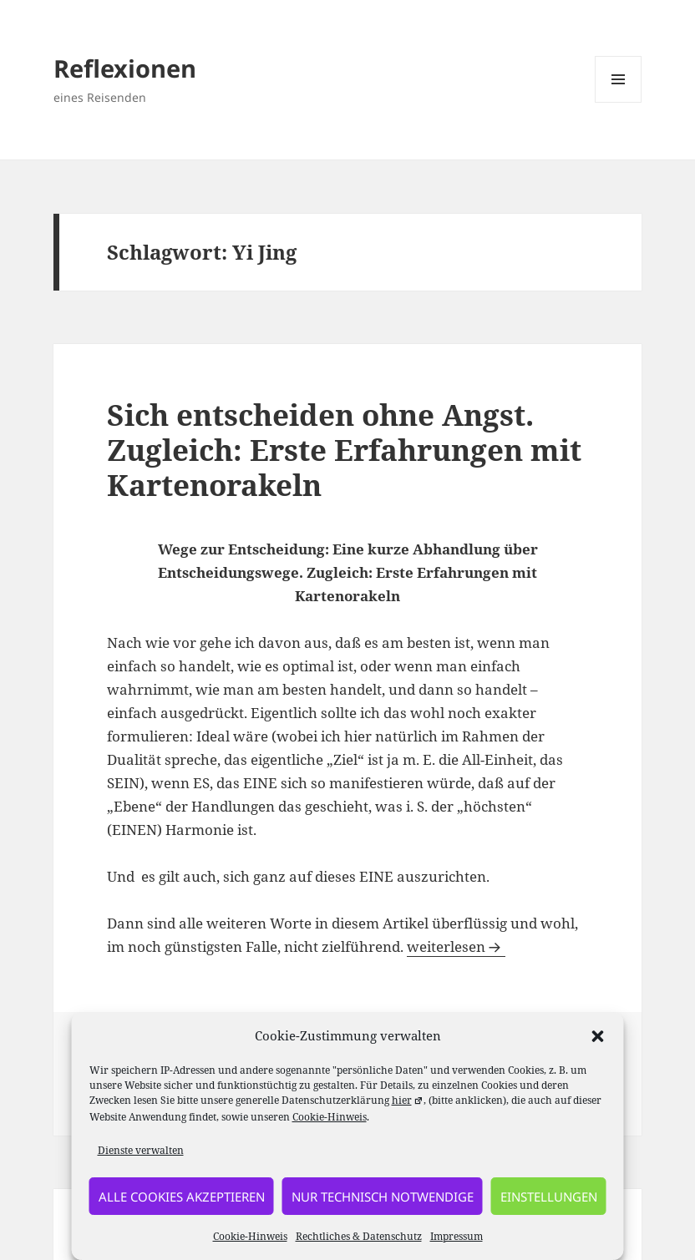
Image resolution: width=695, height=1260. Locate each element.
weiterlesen (456, 946)
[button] (598, 1036)
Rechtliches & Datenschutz (359, 1236)
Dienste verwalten (141, 1150)
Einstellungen (548, 1196)
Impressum (456, 1236)
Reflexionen (124, 68)
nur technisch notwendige (383, 1196)
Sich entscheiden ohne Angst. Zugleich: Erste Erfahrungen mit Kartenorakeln (344, 449)
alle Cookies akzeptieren (182, 1196)
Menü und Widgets (619, 102)
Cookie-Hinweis (329, 1117)
